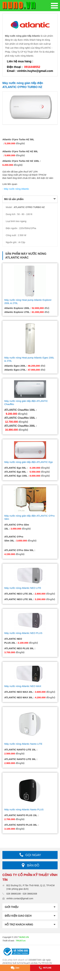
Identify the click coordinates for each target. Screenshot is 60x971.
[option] (30, 108)
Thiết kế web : (8, 940)
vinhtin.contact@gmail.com (19, 898)
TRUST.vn (21, 940)
